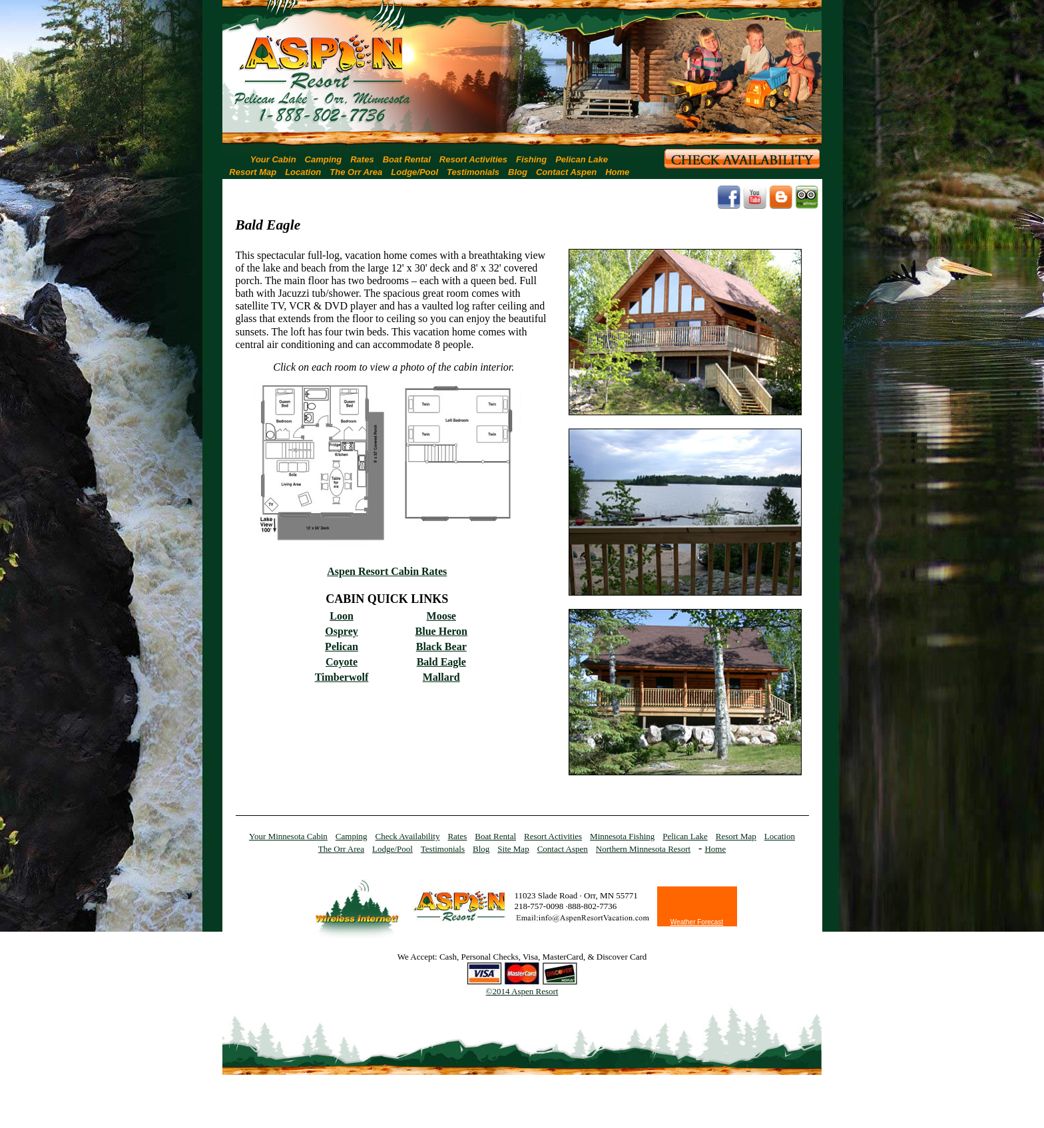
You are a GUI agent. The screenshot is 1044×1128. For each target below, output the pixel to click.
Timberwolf (342, 677)
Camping (323, 159)
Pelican (341, 646)
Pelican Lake (581, 159)
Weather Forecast (696, 922)
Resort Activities (473, 159)
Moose (441, 616)
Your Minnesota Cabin (288, 836)
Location (303, 172)
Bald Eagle (441, 661)
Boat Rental (407, 159)
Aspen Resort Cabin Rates (387, 571)
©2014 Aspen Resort (522, 991)
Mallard (441, 677)
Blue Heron (441, 631)
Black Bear (441, 646)
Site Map (513, 849)
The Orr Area (356, 172)
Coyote (342, 661)
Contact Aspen (566, 172)
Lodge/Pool (414, 172)
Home (617, 172)
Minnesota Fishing (622, 836)
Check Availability (408, 836)
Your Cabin (273, 159)
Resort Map (252, 172)
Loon (342, 616)
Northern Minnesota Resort (643, 849)
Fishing (531, 159)
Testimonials (473, 172)
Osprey (341, 631)
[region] (522, 69)
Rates (362, 159)
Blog (517, 172)
